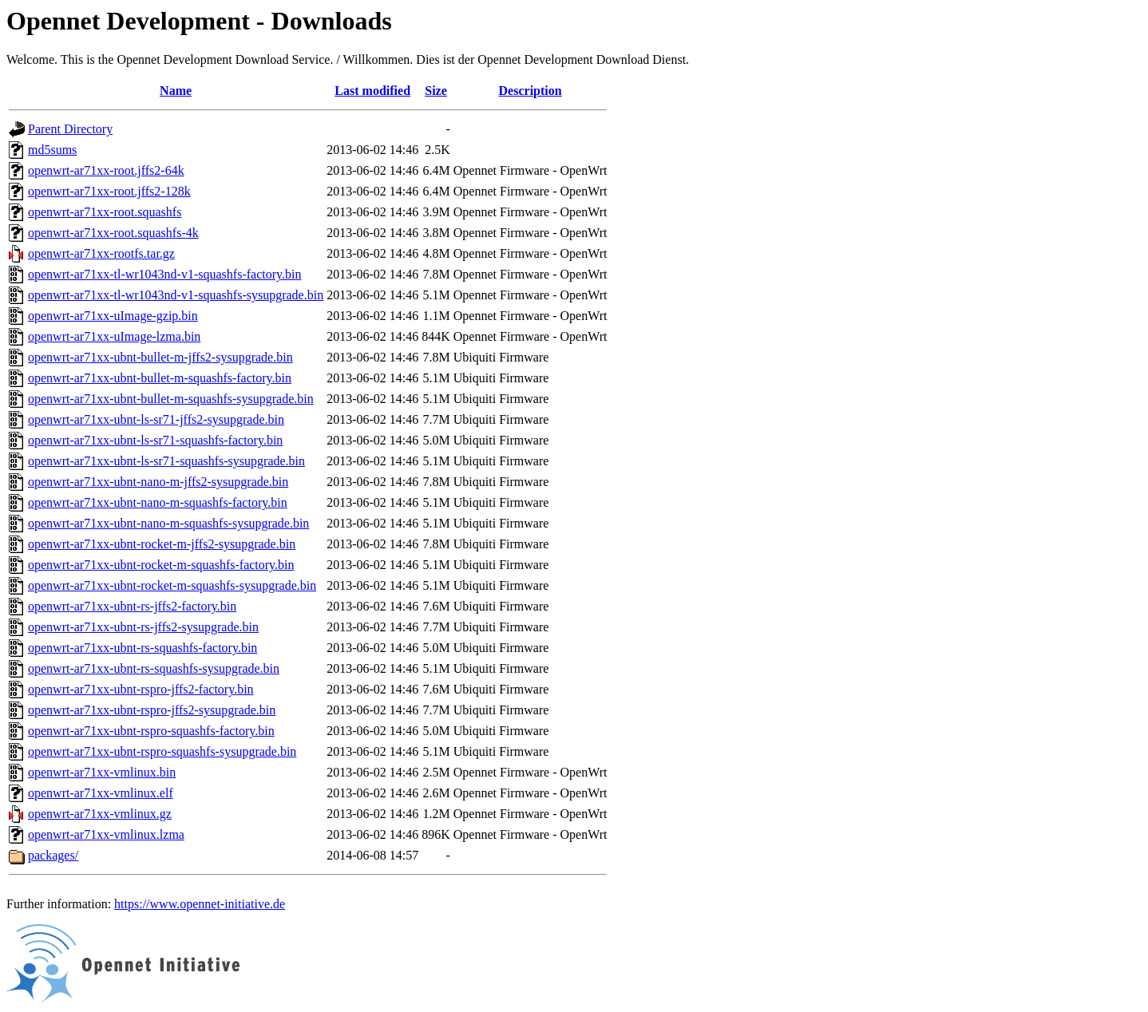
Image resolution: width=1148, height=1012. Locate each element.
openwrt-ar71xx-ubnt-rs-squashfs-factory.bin (142, 647)
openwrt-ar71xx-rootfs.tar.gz (101, 253)
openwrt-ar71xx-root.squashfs (104, 212)
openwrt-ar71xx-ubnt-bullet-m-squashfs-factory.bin (159, 378)
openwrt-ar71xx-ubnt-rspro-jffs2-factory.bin (141, 689)
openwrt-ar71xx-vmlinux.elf (100, 793)
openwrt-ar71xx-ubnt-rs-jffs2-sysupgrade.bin (143, 627)
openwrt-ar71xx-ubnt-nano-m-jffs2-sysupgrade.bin (158, 481)
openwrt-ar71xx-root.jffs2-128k (109, 191)
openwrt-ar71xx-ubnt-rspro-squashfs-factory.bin (151, 730)
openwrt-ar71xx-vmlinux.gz (100, 813)
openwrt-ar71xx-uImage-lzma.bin (114, 336)
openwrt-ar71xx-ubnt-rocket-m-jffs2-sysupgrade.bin (161, 544)
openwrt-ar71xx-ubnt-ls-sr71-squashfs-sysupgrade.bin (166, 461)
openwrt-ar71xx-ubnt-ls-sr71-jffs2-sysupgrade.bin (156, 419)
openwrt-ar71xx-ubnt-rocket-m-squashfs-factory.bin (161, 564)
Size (436, 90)
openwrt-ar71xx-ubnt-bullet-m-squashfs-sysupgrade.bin (171, 398)
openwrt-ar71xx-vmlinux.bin (102, 772)
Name (176, 90)
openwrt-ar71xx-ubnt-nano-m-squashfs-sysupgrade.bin (168, 523)
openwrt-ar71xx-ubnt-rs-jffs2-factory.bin (132, 606)
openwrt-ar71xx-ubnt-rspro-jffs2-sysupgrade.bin (151, 710)
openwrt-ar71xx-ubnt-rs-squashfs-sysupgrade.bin (153, 668)
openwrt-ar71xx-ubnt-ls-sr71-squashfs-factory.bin (155, 440)
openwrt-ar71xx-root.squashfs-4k (113, 232)
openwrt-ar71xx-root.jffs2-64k (106, 170)
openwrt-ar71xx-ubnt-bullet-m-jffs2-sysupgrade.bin (160, 357)
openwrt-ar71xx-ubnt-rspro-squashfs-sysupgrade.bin (162, 751)
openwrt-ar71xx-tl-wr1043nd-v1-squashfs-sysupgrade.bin (175, 295)
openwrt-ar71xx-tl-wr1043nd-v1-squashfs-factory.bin (164, 274)
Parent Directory (70, 129)
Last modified (372, 90)
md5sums (52, 149)
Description (530, 90)
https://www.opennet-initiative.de (199, 904)
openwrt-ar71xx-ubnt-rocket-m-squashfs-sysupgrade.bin (172, 585)
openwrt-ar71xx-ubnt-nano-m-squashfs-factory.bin (157, 502)
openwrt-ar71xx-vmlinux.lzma (106, 834)
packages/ (53, 855)
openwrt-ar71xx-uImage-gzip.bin (113, 315)
